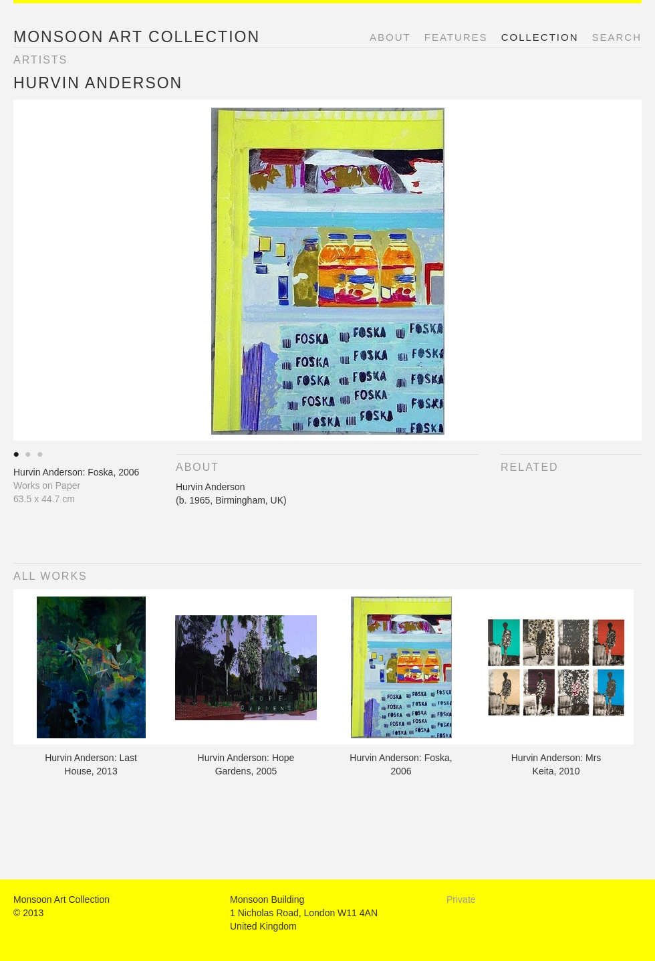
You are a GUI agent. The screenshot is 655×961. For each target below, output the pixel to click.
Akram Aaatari (16, 455)
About (390, 37)
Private (461, 899)
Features (456, 37)
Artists (40, 60)
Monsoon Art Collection (136, 36)
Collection (540, 37)
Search (617, 37)
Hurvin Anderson (97, 83)
